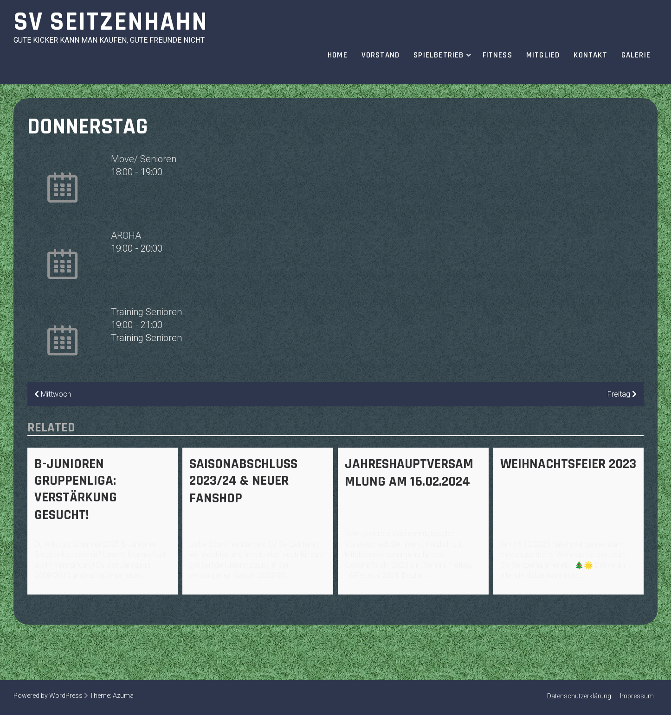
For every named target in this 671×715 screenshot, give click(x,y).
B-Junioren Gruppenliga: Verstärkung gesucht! (75, 489)
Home (338, 55)
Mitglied (543, 55)
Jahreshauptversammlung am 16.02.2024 (409, 472)
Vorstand (380, 55)
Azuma (123, 695)
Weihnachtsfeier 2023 (568, 464)
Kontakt (590, 55)
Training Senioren (146, 311)
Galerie (636, 55)
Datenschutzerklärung (579, 696)
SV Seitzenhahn (110, 22)
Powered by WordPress (48, 695)
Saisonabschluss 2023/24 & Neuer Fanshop (243, 481)
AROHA (126, 235)
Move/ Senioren (143, 159)
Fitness (497, 55)
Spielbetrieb (438, 55)
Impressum (637, 696)
